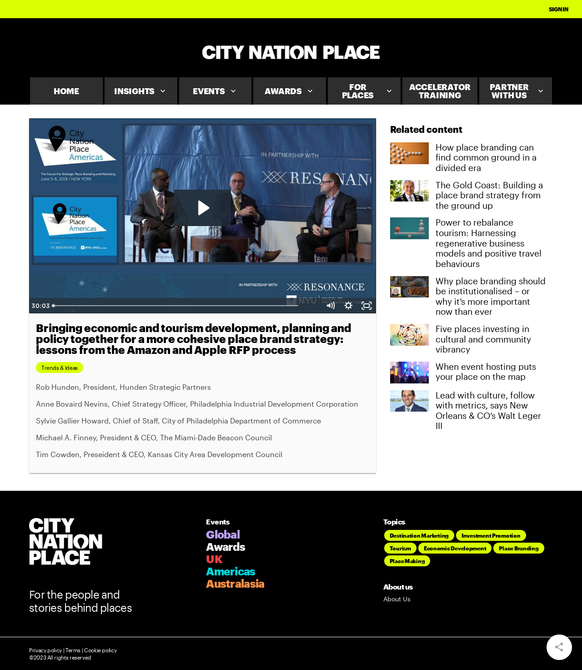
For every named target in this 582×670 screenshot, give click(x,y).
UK (214, 558)
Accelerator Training (440, 91)
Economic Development (455, 548)
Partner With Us (517, 91)
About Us (397, 599)
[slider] (194, 305)
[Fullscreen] (367, 305)
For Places (368, 91)
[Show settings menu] (349, 305)
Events (215, 91)
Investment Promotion (491, 535)
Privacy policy (45, 650)
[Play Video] (38, 305)
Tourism (400, 548)
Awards (290, 91)
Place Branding (518, 548)
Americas (230, 571)
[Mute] (330, 305)
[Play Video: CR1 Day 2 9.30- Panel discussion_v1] (202, 208)
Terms (72, 650)
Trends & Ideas (59, 367)
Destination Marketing (419, 535)
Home (66, 91)
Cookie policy (99, 650)
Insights (140, 91)
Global (223, 534)
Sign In (558, 9)
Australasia (235, 583)
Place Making (407, 561)
